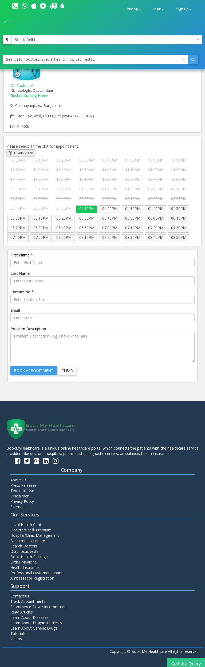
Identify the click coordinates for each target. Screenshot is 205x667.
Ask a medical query (27, 540)
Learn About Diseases (29, 617)
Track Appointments (27, 601)
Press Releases (23, 485)
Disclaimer (19, 496)
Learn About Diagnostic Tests (36, 622)
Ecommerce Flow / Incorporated (38, 606)
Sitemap (17, 506)
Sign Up (183, 9)
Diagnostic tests (24, 551)
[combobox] (106, 39)
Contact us (19, 596)
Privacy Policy (22, 501)
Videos (16, 638)
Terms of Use (22, 490)
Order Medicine (23, 562)
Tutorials (18, 633)
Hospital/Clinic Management (34, 535)
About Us (18, 479)
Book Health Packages (30, 556)
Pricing (133, 9)
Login (158, 9)
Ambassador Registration (32, 578)
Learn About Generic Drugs (33, 628)
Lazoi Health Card (25, 524)
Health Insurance (25, 567)
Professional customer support (37, 572)
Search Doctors (23, 546)
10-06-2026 (21, 152)
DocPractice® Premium (31, 529)
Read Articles (21, 612)
